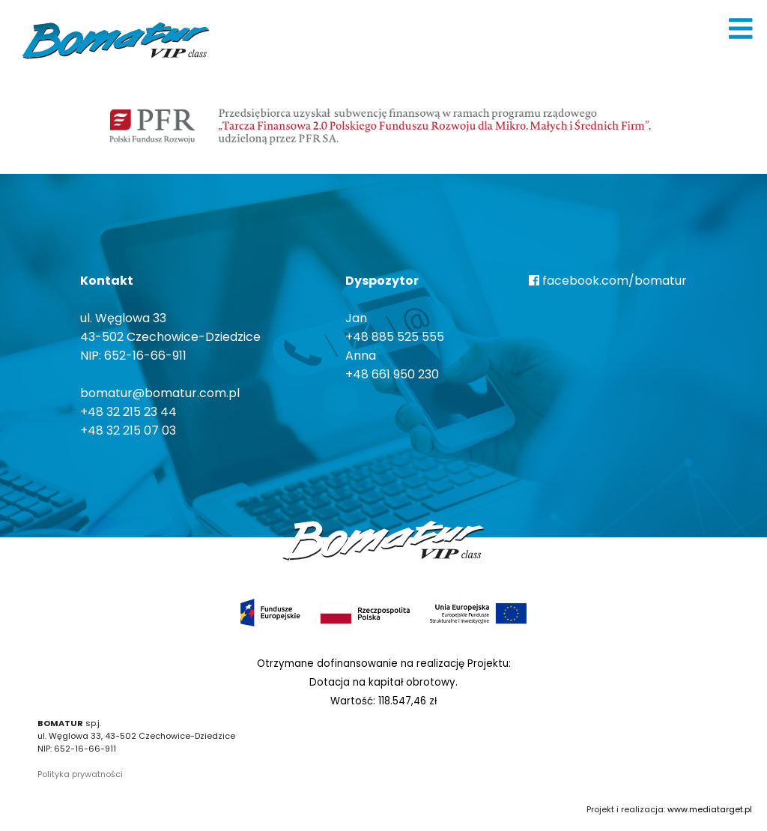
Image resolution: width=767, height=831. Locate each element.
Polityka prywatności (80, 774)
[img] (741, 28)
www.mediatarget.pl (709, 809)
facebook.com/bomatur (608, 280)
